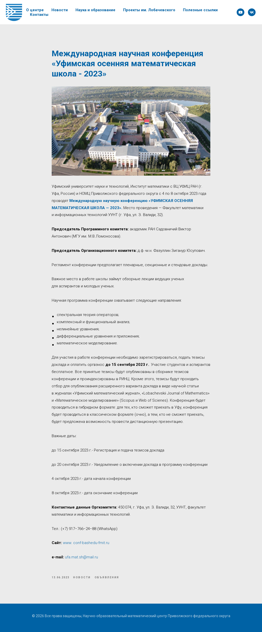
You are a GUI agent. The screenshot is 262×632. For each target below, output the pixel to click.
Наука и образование (95, 10)
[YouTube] (240, 12)
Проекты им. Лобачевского (149, 10)
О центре (35, 10)
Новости (59, 10)
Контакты (39, 14)
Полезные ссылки (200, 10)
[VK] (252, 12)
